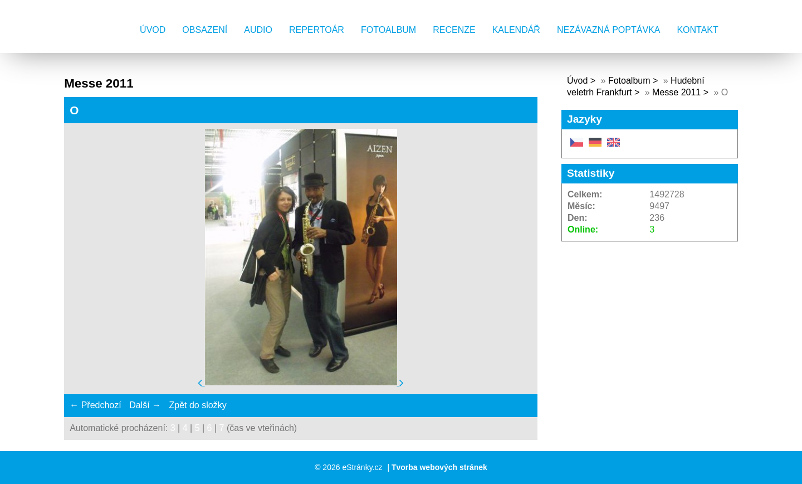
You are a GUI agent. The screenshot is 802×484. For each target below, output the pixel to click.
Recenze (454, 30)
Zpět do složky (197, 405)
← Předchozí (95, 405)
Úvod (152, 30)
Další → (145, 405)
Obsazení (204, 30)
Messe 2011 (676, 92)
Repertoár (316, 30)
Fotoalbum (388, 30)
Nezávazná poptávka (609, 30)
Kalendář (516, 30)
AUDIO (258, 30)
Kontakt (697, 30)
